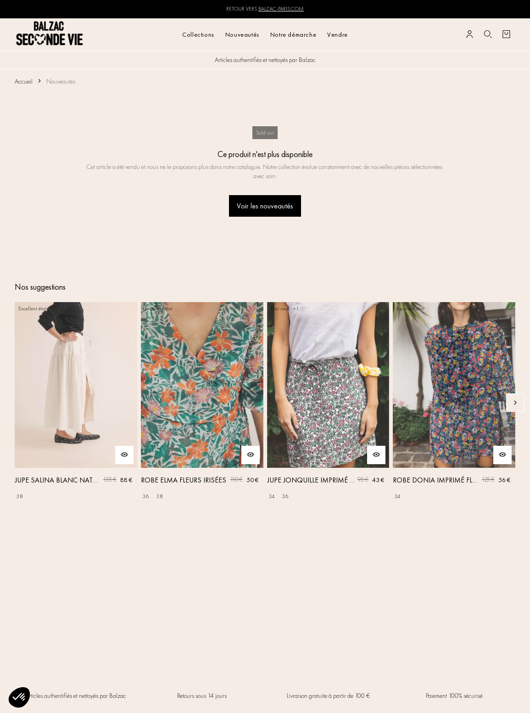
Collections (198, 34)
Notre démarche (293, 34)
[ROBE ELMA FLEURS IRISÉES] (202, 403)
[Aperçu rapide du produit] (124, 455)
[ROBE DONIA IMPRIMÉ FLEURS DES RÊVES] (454, 403)
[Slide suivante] (515, 402)
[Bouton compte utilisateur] (469, 34)
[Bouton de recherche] (488, 34)
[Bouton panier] (506, 34)
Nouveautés (242, 34)
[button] (19, 697)
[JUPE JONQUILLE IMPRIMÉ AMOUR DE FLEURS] (328, 403)
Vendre (337, 34)
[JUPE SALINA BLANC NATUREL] (76, 403)
